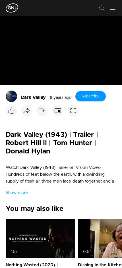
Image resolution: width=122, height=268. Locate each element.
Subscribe (90, 96)
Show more (17, 193)
